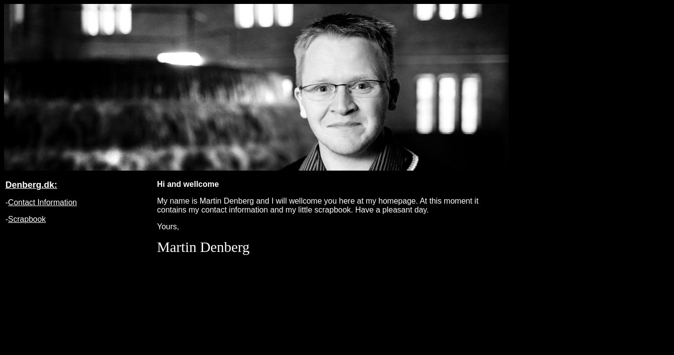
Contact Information (42, 202)
